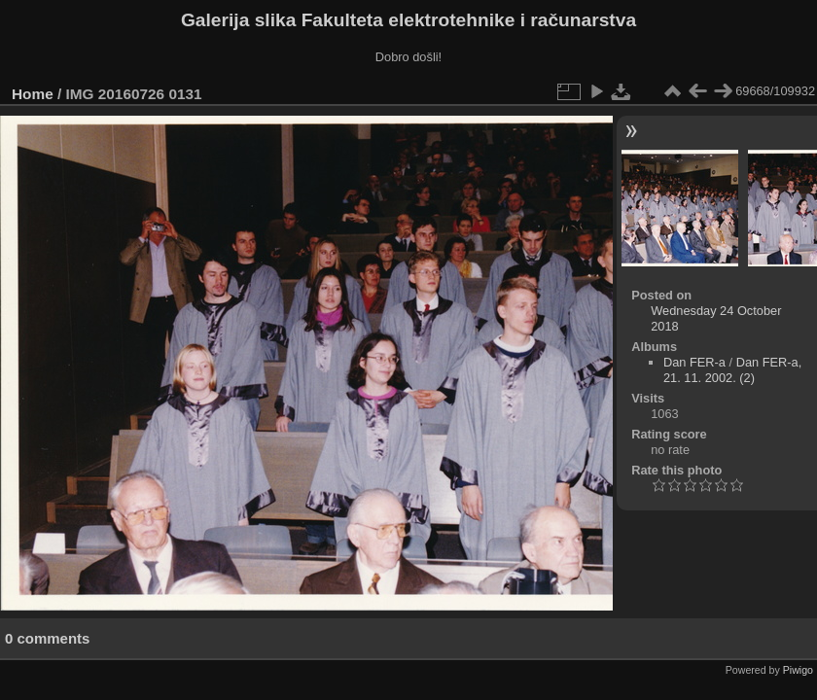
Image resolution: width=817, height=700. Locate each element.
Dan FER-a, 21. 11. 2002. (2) (732, 370)
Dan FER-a (694, 362)
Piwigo (798, 670)
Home (32, 94)
